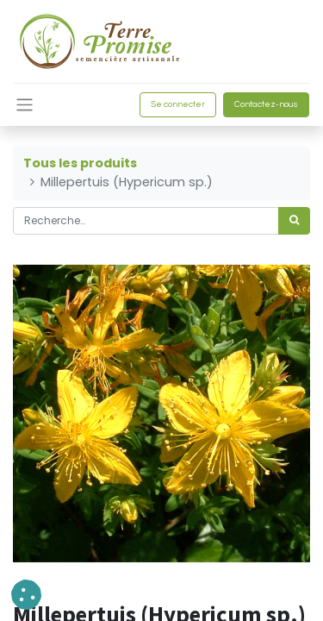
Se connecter (178, 104)
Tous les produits (80, 163)
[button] (26, 595)
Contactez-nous (266, 104)
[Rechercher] (294, 221)
